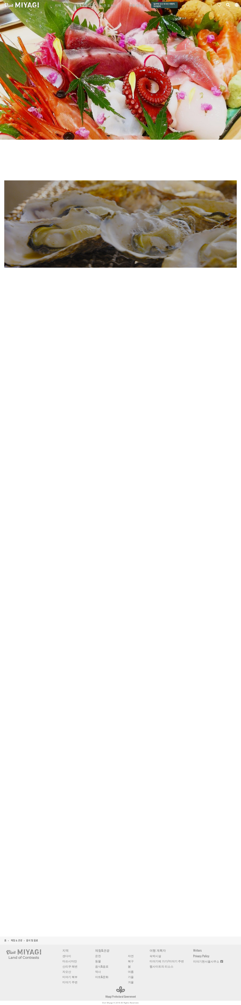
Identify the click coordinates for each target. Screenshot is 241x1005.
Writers (197, 950)
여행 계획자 (137, 5)
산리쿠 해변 (69, 966)
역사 (98, 971)
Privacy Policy (201, 956)
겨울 (131, 982)
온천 (98, 956)
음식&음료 (101, 966)
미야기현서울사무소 (208, 961)
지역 (58, 5)
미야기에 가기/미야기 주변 (167, 961)
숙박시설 (155, 956)
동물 (98, 961)
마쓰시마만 (69, 961)
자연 (131, 956)
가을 (131, 977)
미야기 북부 (69, 977)
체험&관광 (80, 5)
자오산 (66, 971)
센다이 (66, 956)
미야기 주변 (69, 982)
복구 (131, 961)
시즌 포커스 (108, 5)
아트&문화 (101, 977)
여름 (131, 971)
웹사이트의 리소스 (161, 966)
